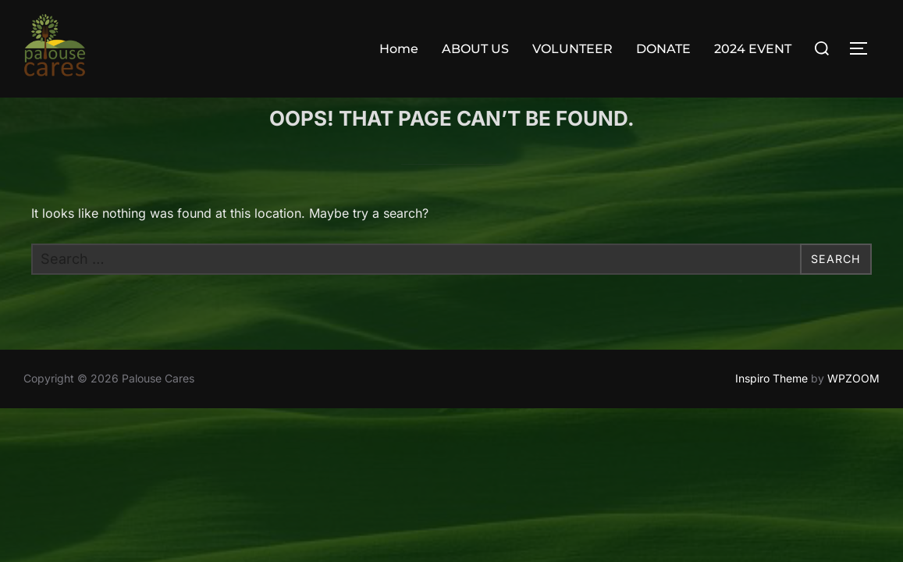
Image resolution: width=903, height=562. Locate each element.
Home (398, 48)
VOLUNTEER (572, 48)
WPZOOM (853, 409)
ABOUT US (475, 48)
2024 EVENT (752, 48)
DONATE (663, 48)
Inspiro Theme (771, 409)
